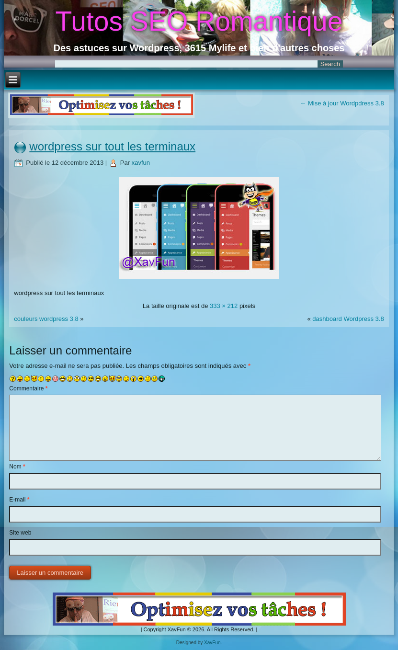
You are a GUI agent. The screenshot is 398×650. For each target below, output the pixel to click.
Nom (17, 466)
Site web (20, 532)
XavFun (212, 642)
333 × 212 (224, 305)
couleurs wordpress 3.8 (46, 318)
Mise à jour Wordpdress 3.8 (342, 103)
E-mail (19, 499)
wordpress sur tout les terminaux (112, 146)
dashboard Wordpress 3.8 (348, 318)
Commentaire (28, 388)
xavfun (141, 162)
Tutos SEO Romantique (199, 21)
